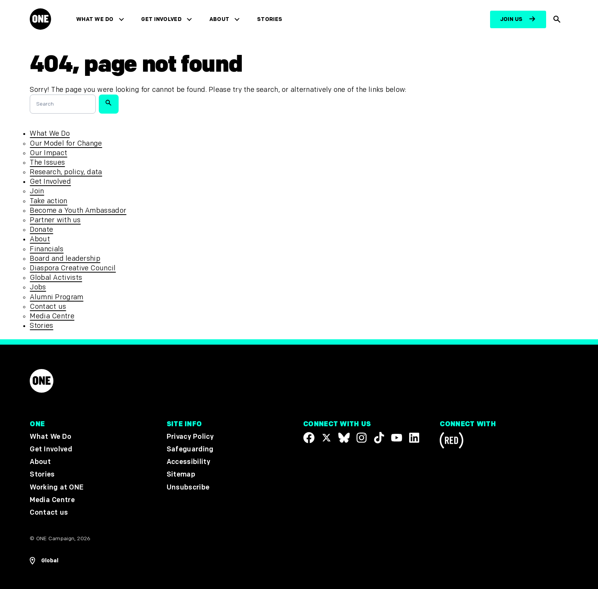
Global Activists (56, 278)
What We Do (94, 19)
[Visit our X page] (326, 437)
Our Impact (48, 153)
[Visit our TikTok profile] (379, 437)
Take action (48, 201)
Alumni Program (56, 297)
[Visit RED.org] (451, 441)
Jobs (38, 287)
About (219, 19)
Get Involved (161, 19)
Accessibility (188, 462)
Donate (41, 230)
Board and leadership (65, 259)
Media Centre (52, 316)
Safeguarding (190, 449)
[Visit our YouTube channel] (396, 437)
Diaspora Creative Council (73, 268)
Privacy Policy (190, 437)
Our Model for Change (66, 144)
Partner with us (55, 220)
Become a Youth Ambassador (78, 211)
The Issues (47, 163)
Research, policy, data (66, 172)
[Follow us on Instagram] (361, 437)
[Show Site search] (557, 19)
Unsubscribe (188, 487)
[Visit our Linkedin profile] (414, 437)
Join (37, 191)
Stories (269, 19)
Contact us (48, 307)
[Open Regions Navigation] (44, 561)
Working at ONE (57, 487)
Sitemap (181, 474)
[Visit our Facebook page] (309, 437)
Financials (46, 249)
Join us (511, 19)
